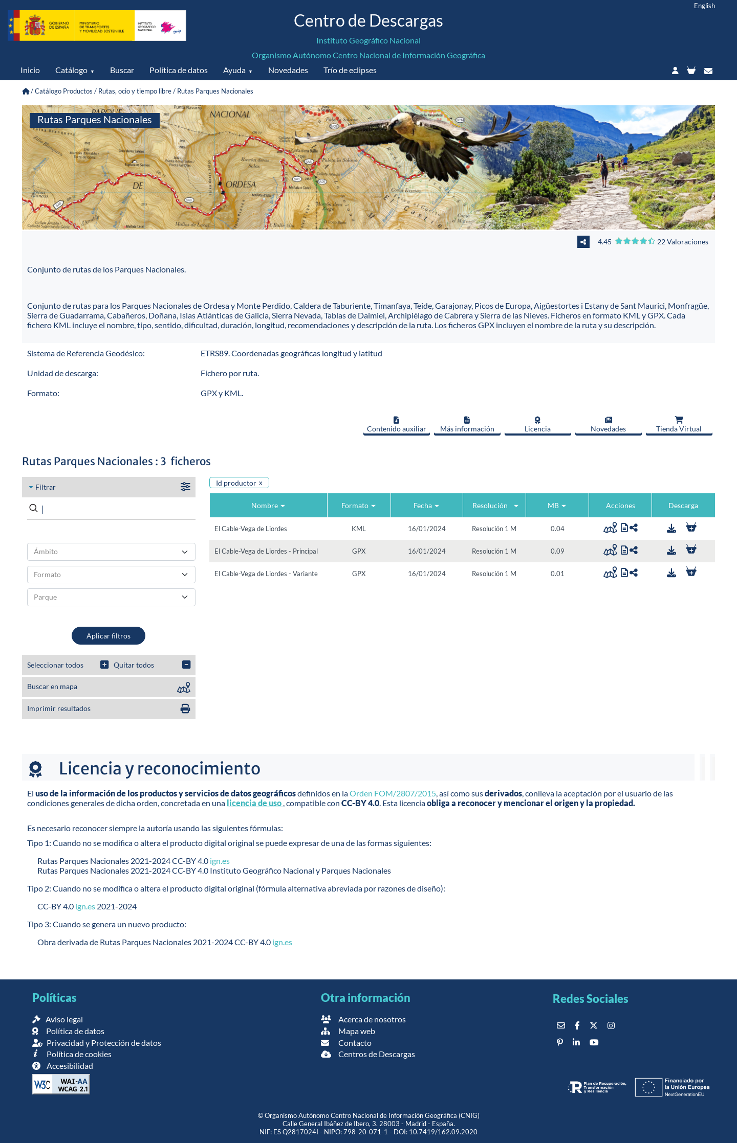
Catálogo (71, 70)
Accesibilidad (62, 1065)
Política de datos (178, 70)
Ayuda (234, 70)
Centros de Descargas (368, 1054)
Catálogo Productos (64, 91)
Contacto (346, 1042)
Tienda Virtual (679, 425)
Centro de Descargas (368, 20)
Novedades (288, 70)
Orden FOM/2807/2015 (393, 793)
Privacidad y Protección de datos (96, 1042)
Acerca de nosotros (363, 1019)
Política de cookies (72, 1054)
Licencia (538, 425)
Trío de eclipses (350, 70)
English (704, 6)
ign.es (220, 860)
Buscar (122, 70)
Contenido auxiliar (396, 425)
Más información (467, 425)
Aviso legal (57, 1019)
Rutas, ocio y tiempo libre (134, 91)
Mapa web (348, 1031)
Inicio (30, 70)
